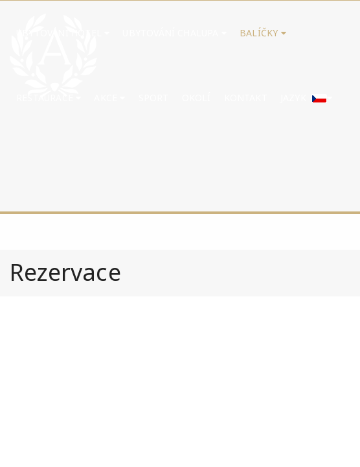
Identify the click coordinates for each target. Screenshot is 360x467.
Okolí (196, 97)
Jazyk (306, 97)
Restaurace (48, 97)
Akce (109, 97)
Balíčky (263, 33)
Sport (154, 97)
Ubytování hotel (62, 33)
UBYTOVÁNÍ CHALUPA (174, 33)
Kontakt (245, 97)
